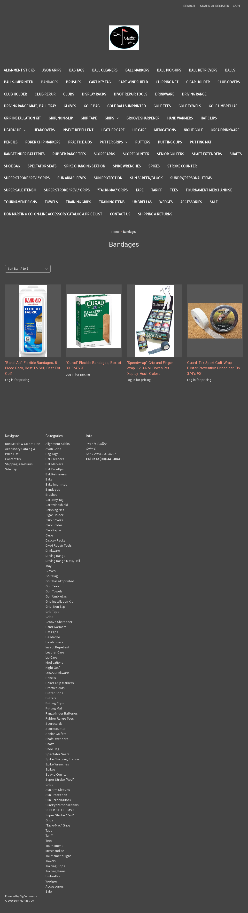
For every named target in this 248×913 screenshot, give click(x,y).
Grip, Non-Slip (61, 118)
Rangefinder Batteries (24, 154)
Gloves (70, 106)
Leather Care (112, 130)
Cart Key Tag (100, 82)
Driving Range (194, 94)
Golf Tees (162, 106)
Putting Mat (200, 142)
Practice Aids (80, 142)
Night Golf (193, 130)
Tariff (156, 190)
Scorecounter (136, 154)
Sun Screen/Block (146, 178)
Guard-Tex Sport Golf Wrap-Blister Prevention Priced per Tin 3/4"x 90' (213, 368)
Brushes (73, 82)
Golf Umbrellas (223, 106)
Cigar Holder (198, 82)
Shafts (236, 154)
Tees (174, 190)
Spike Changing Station (84, 166)
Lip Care (139, 130)
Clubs (68, 94)
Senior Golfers (170, 154)
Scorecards (104, 154)
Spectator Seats (42, 166)
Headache (15, 130)
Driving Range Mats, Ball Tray (30, 106)
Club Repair (45, 94)
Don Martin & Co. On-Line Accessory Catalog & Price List (53, 214)
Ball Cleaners (104, 70)
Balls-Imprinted (18, 82)
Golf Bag (92, 106)
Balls (230, 70)
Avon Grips (51, 70)
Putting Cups (170, 142)
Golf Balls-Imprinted (126, 106)
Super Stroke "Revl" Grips (27, 178)
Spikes (154, 166)
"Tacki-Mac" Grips (112, 190)
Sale (213, 202)
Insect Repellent (77, 130)
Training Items (111, 202)
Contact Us (120, 214)
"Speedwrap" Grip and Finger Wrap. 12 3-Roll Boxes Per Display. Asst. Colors (150, 368)
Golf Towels (189, 106)
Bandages (49, 82)
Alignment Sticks (19, 70)
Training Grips (78, 202)
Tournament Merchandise (209, 190)
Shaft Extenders (207, 154)
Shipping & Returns (155, 214)
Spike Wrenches (127, 166)
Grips (112, 118)
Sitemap (11, 469)
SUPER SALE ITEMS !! (20, 190)
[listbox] (35, 268)
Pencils (10, 142)
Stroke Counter (182, 166)
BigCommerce (28, 896)
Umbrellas (142, 202)
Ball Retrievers (203, 70)
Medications (165, 130)
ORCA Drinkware (225, 130)
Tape (139, 190)
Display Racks (94, 94)
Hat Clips (209, 118)
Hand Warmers (180, 118)
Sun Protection (108, 178)
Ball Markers (137, 70)
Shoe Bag (12, 166)
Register (222, 6)
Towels (51, 202)
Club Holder (15, 94)
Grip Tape (89, 118)
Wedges (166, 202)
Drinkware (164, 94)
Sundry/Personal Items (191, 178)
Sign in (205, 6)
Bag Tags (76, 70)
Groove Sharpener (142, 118)
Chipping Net (167, 82)
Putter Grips (113, 142)
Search (189, 6)
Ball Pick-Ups (169, 70)
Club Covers (228, 82)
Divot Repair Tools (130, 94)
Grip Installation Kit (22, 118)
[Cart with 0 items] (236, 6)
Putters (142, 142)
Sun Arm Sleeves (71, 178)
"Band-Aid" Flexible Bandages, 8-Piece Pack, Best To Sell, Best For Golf (33, 368)
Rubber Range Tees (69, 154)
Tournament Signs (20, 202)
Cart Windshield (133, 82)
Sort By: (13, 269)
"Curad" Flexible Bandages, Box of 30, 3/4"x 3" (93, 365)
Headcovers (44, 130)
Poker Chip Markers (42, 142)
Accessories (191, 202)
